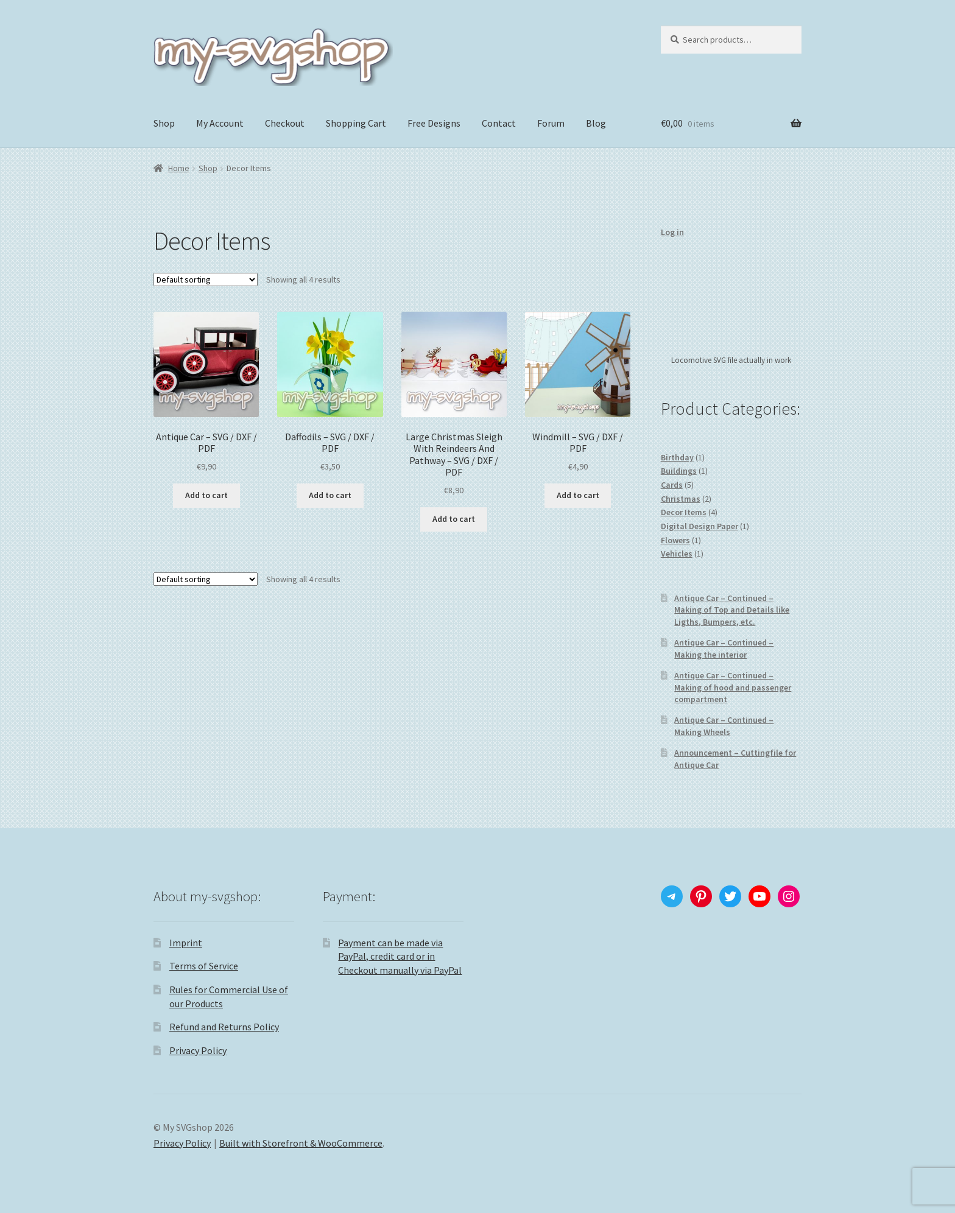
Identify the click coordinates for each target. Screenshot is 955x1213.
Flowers (675, 540)
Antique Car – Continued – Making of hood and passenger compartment (732, 687)
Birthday (677, 457)
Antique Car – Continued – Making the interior (724, 648)
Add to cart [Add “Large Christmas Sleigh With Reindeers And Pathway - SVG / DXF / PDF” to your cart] (453, 518)
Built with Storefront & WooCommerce (300, 1143)
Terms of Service (203, 966)
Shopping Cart (356, 123)
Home (178, 168)
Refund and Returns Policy (224, 1027)
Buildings (679, 470)
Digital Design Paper (699, 526)
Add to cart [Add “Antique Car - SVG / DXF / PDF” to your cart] (206, 495)
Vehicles (676, 553)
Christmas (680, 498)
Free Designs (433, 123)
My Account (220, 123)
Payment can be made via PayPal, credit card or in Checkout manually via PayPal (400, 956)
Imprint (185, 943)
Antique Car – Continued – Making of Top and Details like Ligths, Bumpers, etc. (731, 610)
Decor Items (684, 512)
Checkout (285, 123)
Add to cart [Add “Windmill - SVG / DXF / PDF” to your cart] (578, 495)
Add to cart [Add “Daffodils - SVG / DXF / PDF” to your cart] (330, 495)
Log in (672, 232)
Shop (164, 123)
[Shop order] (205, 279)
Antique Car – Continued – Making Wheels (724, 725)
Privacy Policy (198, 1050)
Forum (551, 123)
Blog (596, 123)
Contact (499, 123)
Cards (672, 484)
